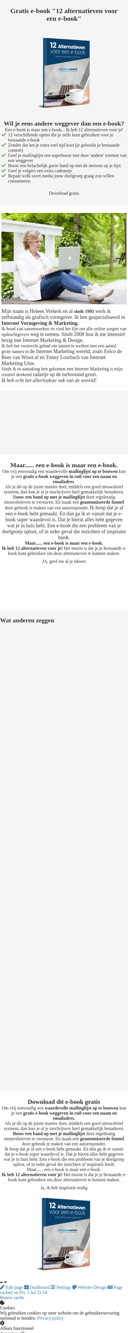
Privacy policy (50, 1318)
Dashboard (37, 1287)
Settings (61, 1287)
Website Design (90, 1287)
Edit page (12, 1287)
